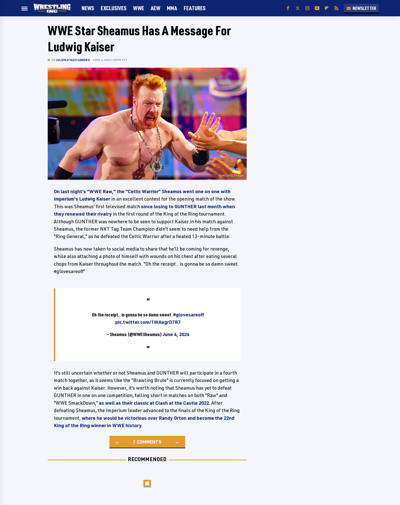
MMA (172, 8)
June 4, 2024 (175, 334)
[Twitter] (297, 8)
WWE (138, 8)
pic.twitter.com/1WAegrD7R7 (148, 322)
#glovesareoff (188, 315)
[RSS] (336, 8)
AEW (155, 8)
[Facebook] (288, 8)
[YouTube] (317, 8)
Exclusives (114, 8)
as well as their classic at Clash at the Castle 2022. (154, 403)
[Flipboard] (326, 8)
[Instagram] (307, 8)
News (88, 8)
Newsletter (361, 8)
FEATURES (195, 8)
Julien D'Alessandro (73, 60)
